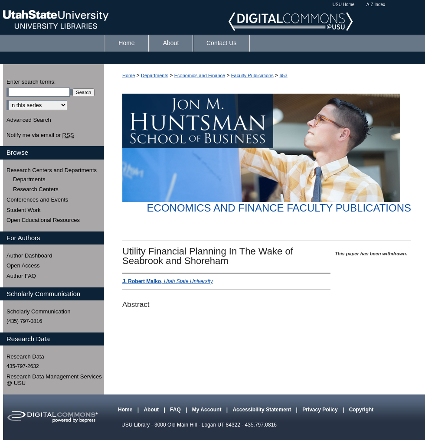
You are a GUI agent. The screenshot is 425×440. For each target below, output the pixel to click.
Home (128, 75)
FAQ (176, 410)
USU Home (344, 4)
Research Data (25, 356)
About (152, 410)
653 (283, 75)
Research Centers (36, 189)
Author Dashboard (29, 255)
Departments (154, 75)
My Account (207, 410)
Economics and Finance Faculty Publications (279, 208)
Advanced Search (29, 120)
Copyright (361, 410)
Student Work (24, 210)
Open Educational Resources (43, 220)
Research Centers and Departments (52, 170)
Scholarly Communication (38, 311)
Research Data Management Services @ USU (54, 380)
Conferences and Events (37, 199)
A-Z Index (375, 4)
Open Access (23, 265)
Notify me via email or (40, 135)
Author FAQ (21, 276)
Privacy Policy (320, 410)
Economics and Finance (199, 75)
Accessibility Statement (262, 410)
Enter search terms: (31, 81)
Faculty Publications (252, 75)
